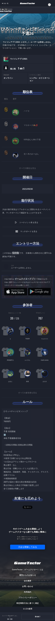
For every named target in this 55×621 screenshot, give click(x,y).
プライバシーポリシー (27, 598)
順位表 (27, 92)
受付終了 (37, 616)
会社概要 (27, 581)
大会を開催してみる (27, 547)
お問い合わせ (27, 586)
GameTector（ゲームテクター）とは (27, 570)
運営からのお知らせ (27, 575)
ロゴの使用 (27, 609)
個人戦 (17, 68)
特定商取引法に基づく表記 (27, 603)
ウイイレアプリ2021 (18, 59)
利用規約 (27, 592)
